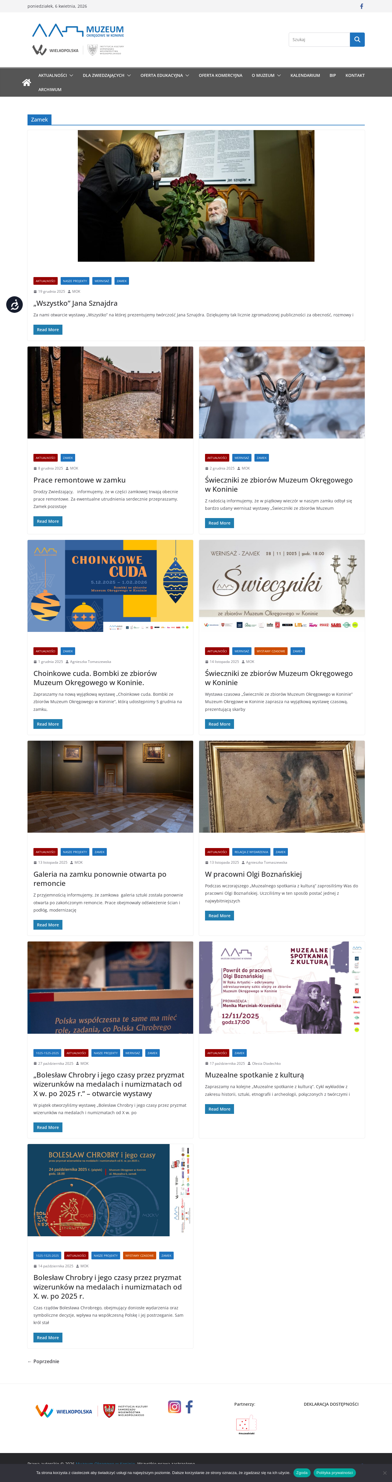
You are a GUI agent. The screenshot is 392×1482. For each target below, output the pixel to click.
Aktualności (52, 75)
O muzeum (263, 75)
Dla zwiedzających (104, 75)
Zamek (122, 281)
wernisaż (102, 281)
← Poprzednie (43, 1361)
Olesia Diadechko (266, 1063)
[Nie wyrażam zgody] (385, 1473)
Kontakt (355, 75)
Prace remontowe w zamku (79, 480)
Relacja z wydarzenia (251, 852)
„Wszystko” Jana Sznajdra (75, 303)
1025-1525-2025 (47, 1053)
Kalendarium (305, 75)
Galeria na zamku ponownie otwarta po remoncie (100, 878)
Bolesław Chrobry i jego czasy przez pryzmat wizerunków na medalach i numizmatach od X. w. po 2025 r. (107, 1286)
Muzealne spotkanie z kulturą (254, 1075)
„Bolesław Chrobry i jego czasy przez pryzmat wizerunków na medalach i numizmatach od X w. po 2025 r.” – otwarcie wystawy (108, 1084)
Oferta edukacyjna (162, 75)
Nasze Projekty (75, 281)
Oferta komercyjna (220, 75)
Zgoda (302, 1472)
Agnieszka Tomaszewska (90, 661)
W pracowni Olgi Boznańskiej (253, 874)
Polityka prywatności (335, 1472)
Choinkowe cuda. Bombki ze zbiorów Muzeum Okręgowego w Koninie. (95, 677)
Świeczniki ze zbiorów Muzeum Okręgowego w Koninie (279, 484)
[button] (70, 75)
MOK (76, 291)
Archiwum (50, 89)
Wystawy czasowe (271, 651)
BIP (333, 75)
